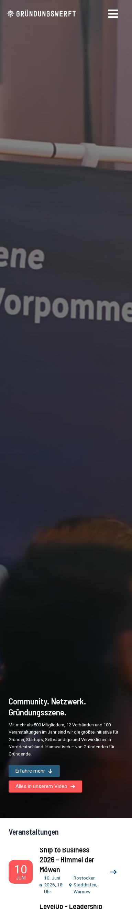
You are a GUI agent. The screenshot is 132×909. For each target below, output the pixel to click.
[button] (34, 771)
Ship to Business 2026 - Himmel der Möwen (67, 859)
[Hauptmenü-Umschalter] (113, 13)
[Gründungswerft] (41, 14)
